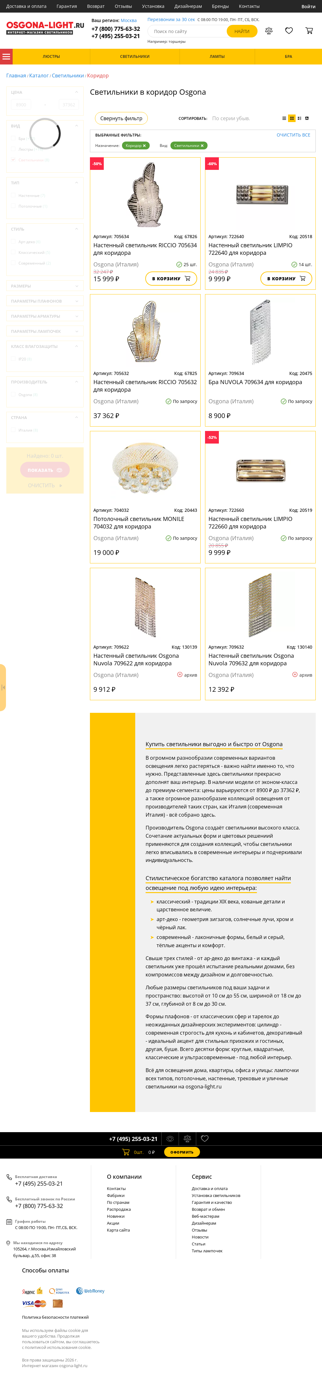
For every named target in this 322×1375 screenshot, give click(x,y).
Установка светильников (216, 1195)
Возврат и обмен (208, 1209)
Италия (28, 430)
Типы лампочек (207, 1251)
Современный (35, 263)
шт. (133, 1152)
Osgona (28, 394)
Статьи (198, 1244)
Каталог (6, 56)
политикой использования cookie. (58, 1347)
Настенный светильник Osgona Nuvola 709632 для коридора (251, 659)
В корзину (171, 279)
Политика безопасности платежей (55, 1317)
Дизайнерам (188, 6)
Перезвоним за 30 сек (171, 19)
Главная (16, 75)
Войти (309, 6)
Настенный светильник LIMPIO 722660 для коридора (250, 522)
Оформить (182, 1152)
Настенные (32, 195)
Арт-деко (30, 241)
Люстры (31, 149)
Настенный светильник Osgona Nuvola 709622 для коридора (136, 659)
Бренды (220, 6)
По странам (118, 1202)
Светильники (68, 75)
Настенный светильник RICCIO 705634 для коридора (145, 248)
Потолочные (33, 206)
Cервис (202, 1176)
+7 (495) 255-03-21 (116, 36)
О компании (124, 1176)
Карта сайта (118, 1230)
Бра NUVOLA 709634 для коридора (255, 382)
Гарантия (67, 6)
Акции (113, 1223)
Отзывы (123, 6)
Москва (129, 20)
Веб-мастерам (205, 1216)
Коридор (136, 145)
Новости (200, 1237)
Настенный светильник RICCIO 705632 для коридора (145, 385)
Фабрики (116, 1195)
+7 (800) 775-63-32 (116, 28)
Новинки (116, 1216)
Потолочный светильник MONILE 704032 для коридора (138, 522)
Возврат (96, 6)
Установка (153, 6)
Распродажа (119, 1209)
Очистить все (293, 135)
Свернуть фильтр (121, 118)
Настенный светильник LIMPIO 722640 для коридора (250, 248)
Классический (34, 252)
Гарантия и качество (212, 1202)
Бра (27, 138)
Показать (45, 470)
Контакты (249, 6)
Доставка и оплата (26, 6)
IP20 (25, 359)
